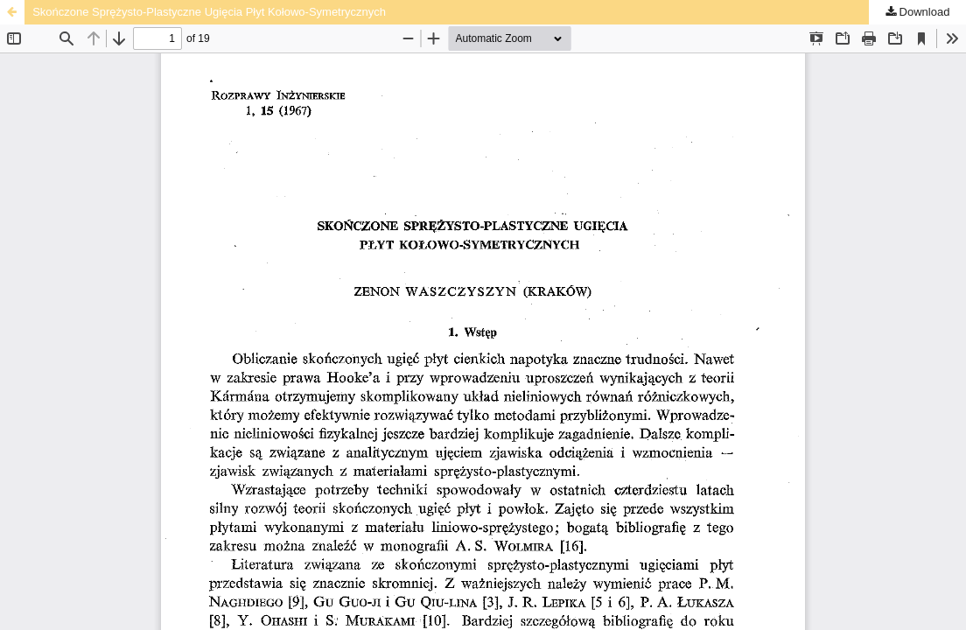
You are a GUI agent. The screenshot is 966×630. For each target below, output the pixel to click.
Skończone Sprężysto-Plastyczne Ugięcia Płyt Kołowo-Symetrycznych (209, 11)
